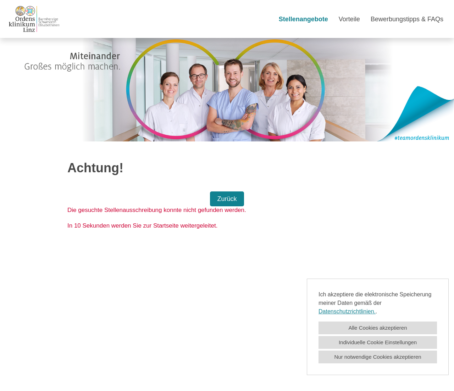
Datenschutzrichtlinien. (347, 311)
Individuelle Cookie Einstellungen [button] (378, 342)
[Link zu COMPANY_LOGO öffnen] (34, 19)
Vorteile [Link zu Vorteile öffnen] (349, 19)
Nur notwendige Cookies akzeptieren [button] (377, 357)
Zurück (227, 198)
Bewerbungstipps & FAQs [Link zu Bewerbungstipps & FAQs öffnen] (407, 19)
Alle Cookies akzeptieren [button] (377, 328)
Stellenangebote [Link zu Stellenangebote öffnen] (303, 19)
